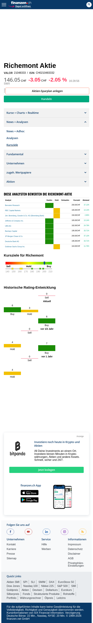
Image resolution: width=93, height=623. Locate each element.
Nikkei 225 (47, 586)
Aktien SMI (13, 582)
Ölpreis (49, 598)
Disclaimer (74, 553)
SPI (25, 582)
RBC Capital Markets (12, 210)
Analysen (12, 138)
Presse (11, 553)
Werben (46, 549)
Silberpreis (13, 594)
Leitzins (61, 598)
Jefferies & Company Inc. (14, 221)
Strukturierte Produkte (47, 594)
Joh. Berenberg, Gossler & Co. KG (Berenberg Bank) (24, 216)
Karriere (11, 549)
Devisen (37, 590)
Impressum (74, 544)
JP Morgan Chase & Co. (14, 236)
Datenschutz (75, 549)
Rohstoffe (68, 594)
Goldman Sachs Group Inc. (15, 247)
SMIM (42, 582)
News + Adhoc (15, 131)
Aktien (25, 590)
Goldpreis (12, 590)
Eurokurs (66, 590)
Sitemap (11, 558)
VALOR (8, 73)
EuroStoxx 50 (66, 582)
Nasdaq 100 (30, 586)
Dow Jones (13, 586)
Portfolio (11, 598)
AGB (71, 558)
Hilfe (44, 544)
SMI (73, 586)
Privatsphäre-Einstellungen (76, 564)
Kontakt (11, 544)
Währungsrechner (30, 598)
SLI (33, 582)
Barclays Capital (11, 231)
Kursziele (12, 145)
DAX (51, 582)
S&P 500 (62, 586)
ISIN (32, 73)
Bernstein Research (12, 205)
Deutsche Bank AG (12, 241)
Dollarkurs (52, 590)
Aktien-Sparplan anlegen (47, 91)
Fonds (26, 594)
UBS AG (8, 226)
